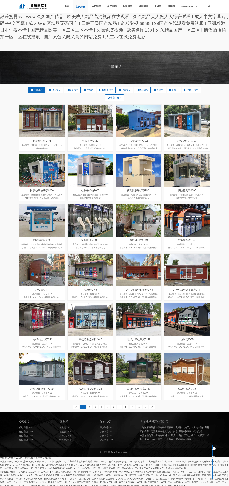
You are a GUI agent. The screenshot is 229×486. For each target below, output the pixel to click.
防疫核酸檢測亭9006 (42, 198)
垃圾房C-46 (90, 297)
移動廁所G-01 (26, 431)
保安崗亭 (72, 90)
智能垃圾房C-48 (187, 248)
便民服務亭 (191, 90)
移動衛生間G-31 (42, 140)
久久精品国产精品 (81, 481)
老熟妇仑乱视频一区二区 (131, 481)
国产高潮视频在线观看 (103, 477)
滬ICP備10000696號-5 (119, 452)
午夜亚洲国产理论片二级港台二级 (155, 474)
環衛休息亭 (114, 97)
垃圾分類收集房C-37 (138, 396)
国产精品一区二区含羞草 (186, 481)
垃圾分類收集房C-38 (90, 396)
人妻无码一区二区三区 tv (157, 477)
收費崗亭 (125, 90)
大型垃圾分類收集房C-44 (187, 297)
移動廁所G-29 (90, 140)
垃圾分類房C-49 (139, 248)
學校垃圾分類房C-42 (90, 347)
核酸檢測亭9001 (90, 248)
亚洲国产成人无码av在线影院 (169, 484)
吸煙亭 (174, 90)
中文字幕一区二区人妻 (79, 477)
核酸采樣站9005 (90, 198)
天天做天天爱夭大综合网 (63, 471)
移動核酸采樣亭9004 (138, 198)
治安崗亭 (55, 90)
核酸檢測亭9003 (187, 198)
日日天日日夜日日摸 (203, 477)
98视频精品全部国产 (102, 474)
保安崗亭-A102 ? (108, 435)
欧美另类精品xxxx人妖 (11, 477)
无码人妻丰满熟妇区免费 (105, 471)
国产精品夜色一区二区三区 (159, 481)
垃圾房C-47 (42, 297)
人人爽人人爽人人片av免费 (130, 477)
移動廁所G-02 (26, 435)
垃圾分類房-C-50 (187, 140)
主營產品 (37, 90)
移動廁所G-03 (26, 439)
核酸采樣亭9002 (42, 248)
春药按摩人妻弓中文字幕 (131, 471)
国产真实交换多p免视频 (69, 484)
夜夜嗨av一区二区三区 (125, 474)
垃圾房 (88, 90)
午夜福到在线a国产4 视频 (105, 481)
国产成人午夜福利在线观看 (187, 474)
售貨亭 (158, 90)
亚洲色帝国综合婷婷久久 (43, 484)
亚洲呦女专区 (85, 471)
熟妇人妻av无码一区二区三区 (15, 484)
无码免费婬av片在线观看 (158, 471)
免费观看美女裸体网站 (55, 477)
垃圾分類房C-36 (187, 396)
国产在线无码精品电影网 (47, 474)
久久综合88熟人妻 (33, 477)
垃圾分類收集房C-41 (138, 347)
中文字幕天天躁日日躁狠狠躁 (76, 474)
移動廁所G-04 (26, 443)
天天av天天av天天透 (181, 477)
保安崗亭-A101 (107, 431)
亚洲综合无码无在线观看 (141, 484)
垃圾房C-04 (65, 443)
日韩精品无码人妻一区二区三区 (34, 471)
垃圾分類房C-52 (139, 140)
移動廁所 (142, 90)
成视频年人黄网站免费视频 (113, 484)
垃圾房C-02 (65, 435)
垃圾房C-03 (65, 439)
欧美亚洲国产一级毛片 (59, 481)
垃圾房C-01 (65, 431)
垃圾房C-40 (187, 347)
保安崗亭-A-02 (107, 443)
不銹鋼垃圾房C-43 (42, 347)
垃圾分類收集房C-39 (42, 396)
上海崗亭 (106, 452)
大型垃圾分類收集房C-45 (139, 297)
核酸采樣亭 (106, 90)
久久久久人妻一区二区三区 (214, 481)
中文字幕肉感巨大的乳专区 (33, 481)
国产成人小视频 (91, 484)
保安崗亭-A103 (107, 439)
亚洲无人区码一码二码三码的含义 (189, 471)
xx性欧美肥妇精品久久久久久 (19, 474)
